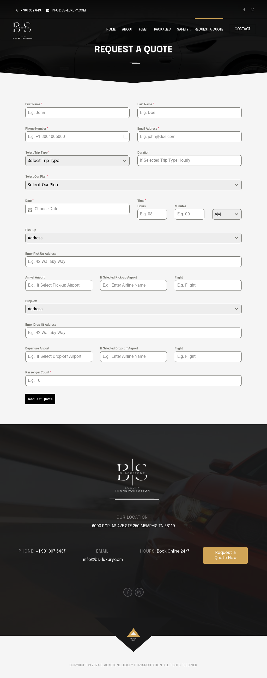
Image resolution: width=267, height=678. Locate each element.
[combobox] (77, 160)
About (127, 29)
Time (141, 201)
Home (111, 29)
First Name (33, 104)
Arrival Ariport (35, 277)
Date (29, 201)
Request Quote (40, 399)
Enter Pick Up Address (40, 254)
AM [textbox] (218, 214)
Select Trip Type (37, 152)
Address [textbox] (35, 237)
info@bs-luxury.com (69, 10)
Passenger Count (38, 372)
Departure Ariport (37, 348)
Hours (141, 206)
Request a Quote (209, 29)
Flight (179, 277)
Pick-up (30, 230)
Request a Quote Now (225, 555)
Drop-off (31, 301)
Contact (242, 29)
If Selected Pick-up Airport (118, 277)
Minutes (180, 206)
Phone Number (36, 128)
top (133, 639)
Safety (183, 30)
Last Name (145, 104)
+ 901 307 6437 (32, 10)
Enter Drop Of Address (40, 324)
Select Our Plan (36, 176)
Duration (143, 152)
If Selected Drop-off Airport (119, 348)
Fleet (143, 29)
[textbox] (72, 161)
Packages (162, 29)
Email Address (148, 128)
